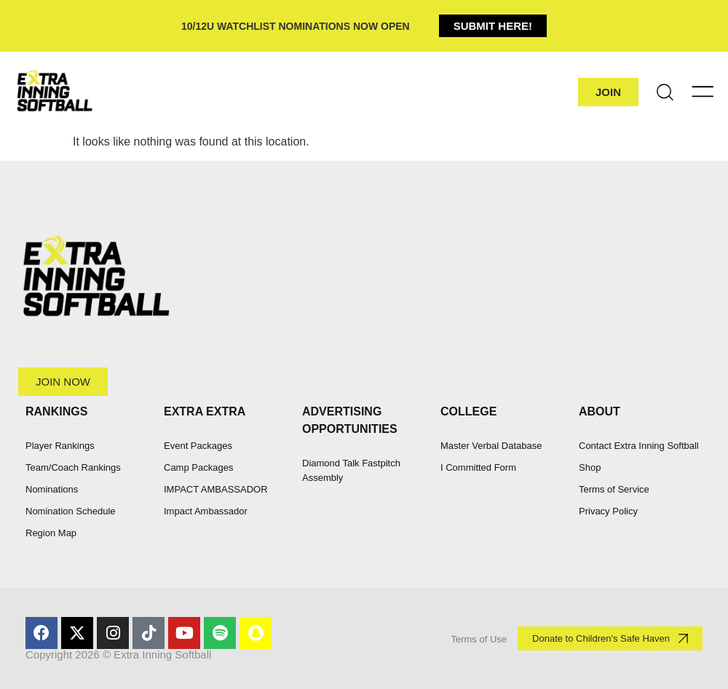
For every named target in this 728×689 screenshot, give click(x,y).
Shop (590, 467)
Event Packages (198, 445)
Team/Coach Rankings (73, 467)
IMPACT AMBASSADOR (216, 489)
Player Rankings (60, 445)
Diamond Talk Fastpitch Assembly (351, 470)
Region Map (50, 532)
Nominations (51, 489)
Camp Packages (198, 467)
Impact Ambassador (206, 511)
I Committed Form (478, 467)
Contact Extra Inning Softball (639, 445)
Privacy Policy (608, 511)
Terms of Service (614, 489)
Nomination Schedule (70, 511)
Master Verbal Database (491, 445)
